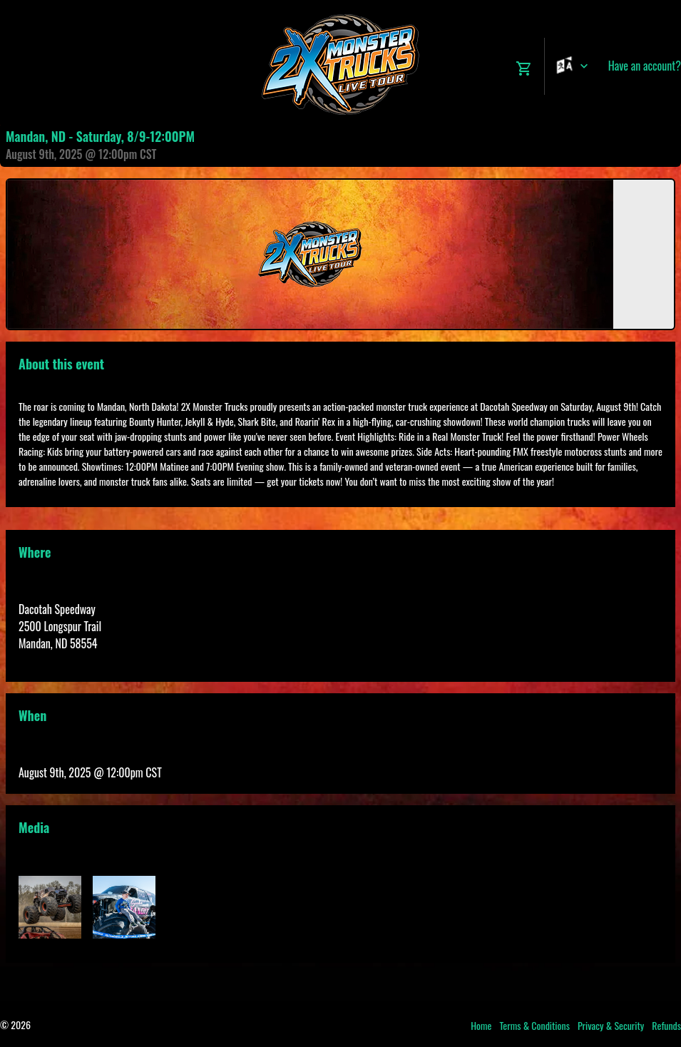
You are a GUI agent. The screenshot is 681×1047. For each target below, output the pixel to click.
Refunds (666, 1025)
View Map (38, 660)
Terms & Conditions (534, 1025)
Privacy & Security (611, 1025)
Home (481, 1025)
